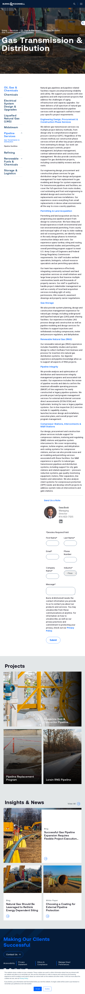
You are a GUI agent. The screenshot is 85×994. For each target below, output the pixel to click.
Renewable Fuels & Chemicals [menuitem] (11, 161)
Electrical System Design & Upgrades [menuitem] (10, 105)
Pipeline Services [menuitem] (9, 135)
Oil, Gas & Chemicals (31, 30)
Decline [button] (47, 989)
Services (14, 30)
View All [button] (74, 803)
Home (4, 30)
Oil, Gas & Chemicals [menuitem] (11, 89)
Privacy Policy (24, 978)
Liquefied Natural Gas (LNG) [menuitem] (11, 118)
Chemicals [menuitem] (11, 94)
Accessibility (9, 963)
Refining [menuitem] (9, 152)
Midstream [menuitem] (11, 127)
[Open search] (75, 4)
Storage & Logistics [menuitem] (10, 172)
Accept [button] (38, 989)
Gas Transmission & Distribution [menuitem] (12, 141)
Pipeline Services (51, 30)
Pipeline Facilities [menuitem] (10, 146)
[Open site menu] (80, 4)
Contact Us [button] (13, 954)
